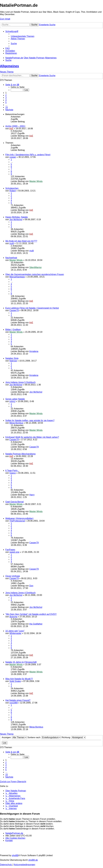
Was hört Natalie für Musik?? (19, 679)
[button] (12, 85)
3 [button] (6, 97)
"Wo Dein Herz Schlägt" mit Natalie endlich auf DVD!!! (31, 614)
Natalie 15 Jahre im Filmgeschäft (21, 662)
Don (31, 586)
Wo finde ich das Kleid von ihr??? (21, 241)
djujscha (13, 616)
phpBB (15, 855)
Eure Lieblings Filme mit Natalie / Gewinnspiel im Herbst (32, 308)
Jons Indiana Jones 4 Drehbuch (20, 593)
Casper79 (14, 310)
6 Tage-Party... (12, 470)
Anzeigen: (14, 737)
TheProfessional (17, 521)
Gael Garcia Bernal (14, 502)
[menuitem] (22, 36)
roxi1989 (13, 703)
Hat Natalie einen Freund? (17, 700)
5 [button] (6, 102)
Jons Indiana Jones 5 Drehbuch (20, 382)
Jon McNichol (15, 219)
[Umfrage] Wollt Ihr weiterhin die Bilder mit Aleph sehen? (32, 437)
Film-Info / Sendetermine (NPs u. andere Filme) (27, 155)
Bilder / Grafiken (13, 329)
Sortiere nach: (44, 737)
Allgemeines (9, 66)
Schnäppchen (12, 188)
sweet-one (14, 552)
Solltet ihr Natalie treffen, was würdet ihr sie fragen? (29, 420)
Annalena (33, 351)
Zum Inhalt (5, 19)
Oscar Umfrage (12, 576)
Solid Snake (15, 681)
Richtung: (74, 737)
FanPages (10, 549)
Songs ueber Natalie (15, 399)
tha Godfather (36, 624)
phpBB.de (33, 860)
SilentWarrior (35, 267)
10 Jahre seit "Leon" (15, 631)
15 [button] (6, 107)
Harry (32, 495)
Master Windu (36, 181)
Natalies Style (12, 358)
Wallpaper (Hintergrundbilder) (19, 518)
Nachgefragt (11, 258)
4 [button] (6, 100)
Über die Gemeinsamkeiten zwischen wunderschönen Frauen (34, 274)
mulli (11, 243)
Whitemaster (15, 633)
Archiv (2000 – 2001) (15, 126)
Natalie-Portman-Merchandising (20, 454)
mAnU (12, 401)
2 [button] (6, 95)
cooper (12, 157)
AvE (11, 128)
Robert (12, 191)
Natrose (13, 361)
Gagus (12, 473)
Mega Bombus (16, 423)
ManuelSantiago (17, 277)
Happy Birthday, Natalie (16, 217)
